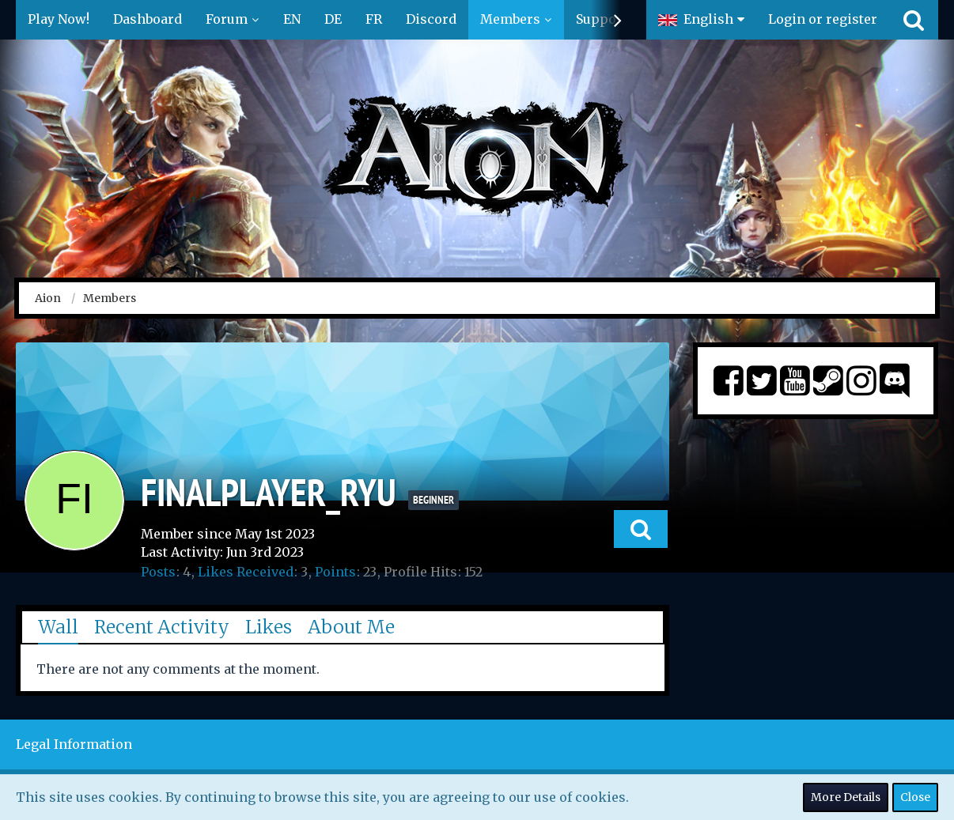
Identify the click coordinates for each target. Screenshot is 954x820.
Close (915, 797)
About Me (351, 626)
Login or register (822, 19)
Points (335, 572)
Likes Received (245, 572)
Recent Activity (161, 626)
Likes (268, 626)
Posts (158, 572)
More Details (845, 797)
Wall (58, 626)
